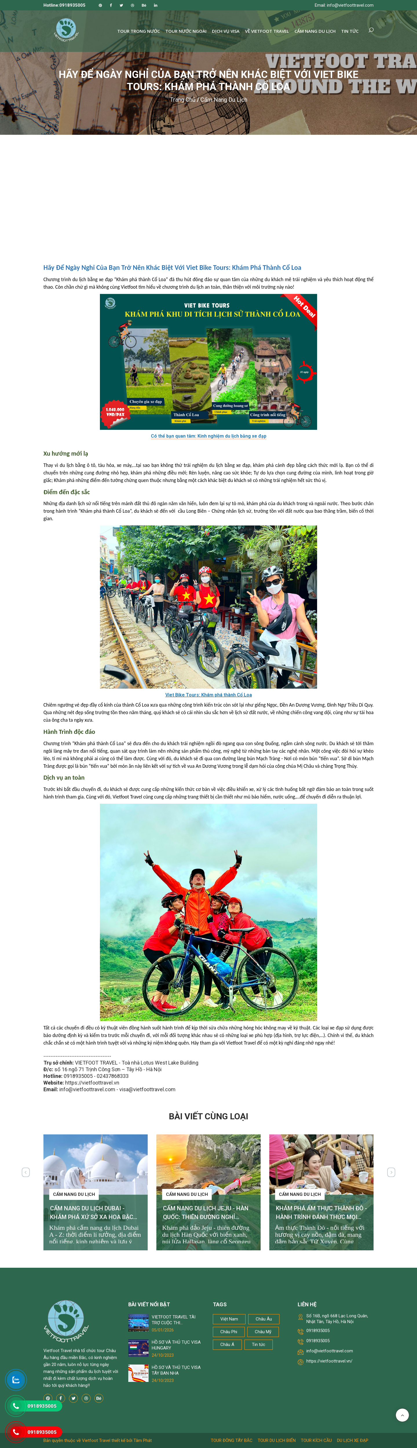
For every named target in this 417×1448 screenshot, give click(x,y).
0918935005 (318, 1330)
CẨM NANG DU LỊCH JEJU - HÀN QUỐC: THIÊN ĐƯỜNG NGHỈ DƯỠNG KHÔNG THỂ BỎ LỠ (205, 1217)
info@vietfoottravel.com (329, 1351)
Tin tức (350, 31)
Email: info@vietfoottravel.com (344, 5)
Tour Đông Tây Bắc (232, 1440)
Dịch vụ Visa (225, 31)
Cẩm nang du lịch (315, 31)
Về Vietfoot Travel (267, 31)
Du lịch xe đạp (352, 1440)
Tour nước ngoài (185, 31)
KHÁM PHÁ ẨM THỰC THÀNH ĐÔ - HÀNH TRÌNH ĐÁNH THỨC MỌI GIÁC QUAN (321, 1217)
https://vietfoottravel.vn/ (329, 1361)
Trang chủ (182, 99)
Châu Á (227, 1344)
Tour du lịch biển (277, 1440)
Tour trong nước (138, 31)
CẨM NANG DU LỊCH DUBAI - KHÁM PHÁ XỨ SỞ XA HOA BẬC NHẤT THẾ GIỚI (91, 1217)
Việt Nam (229, 1319)
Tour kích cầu (316, 1440)
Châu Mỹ (263, 1331)
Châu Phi (228, 1331)
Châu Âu (264, 1319)
